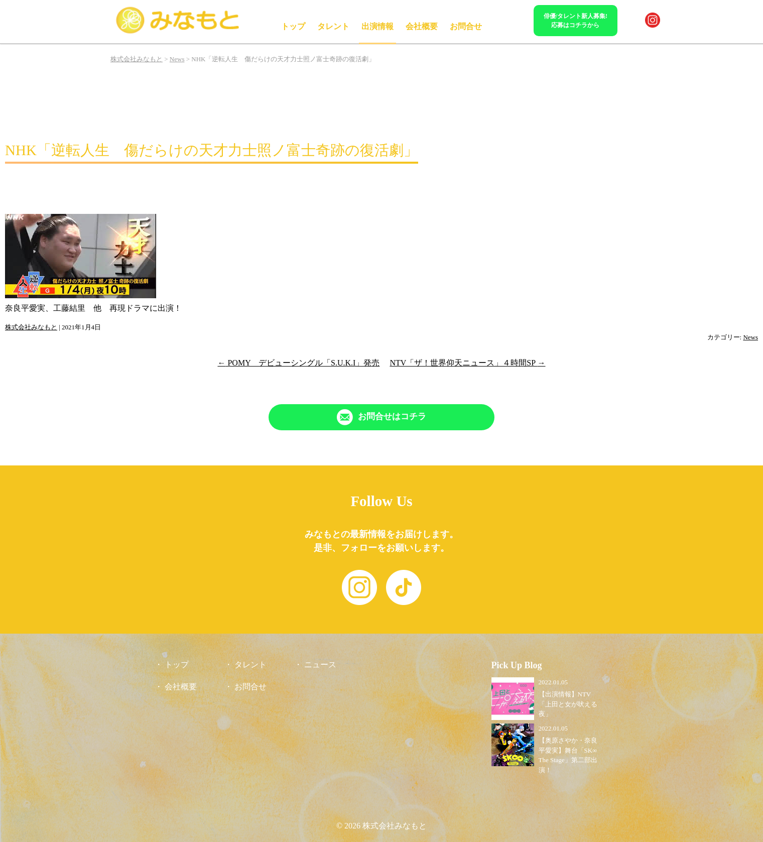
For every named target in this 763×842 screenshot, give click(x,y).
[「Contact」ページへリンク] (381, 417)
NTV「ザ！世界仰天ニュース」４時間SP (467, 362)
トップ (293, 26)
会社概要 (422, 26)
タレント (333, 26)
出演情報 (377, 26)
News (750, 337)
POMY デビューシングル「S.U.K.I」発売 (298, 362)
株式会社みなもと (31, 327)
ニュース (320, 664)
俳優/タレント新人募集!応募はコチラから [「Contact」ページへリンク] (575, 21)
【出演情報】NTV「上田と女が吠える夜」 (568, 703)
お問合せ (466, 26)
